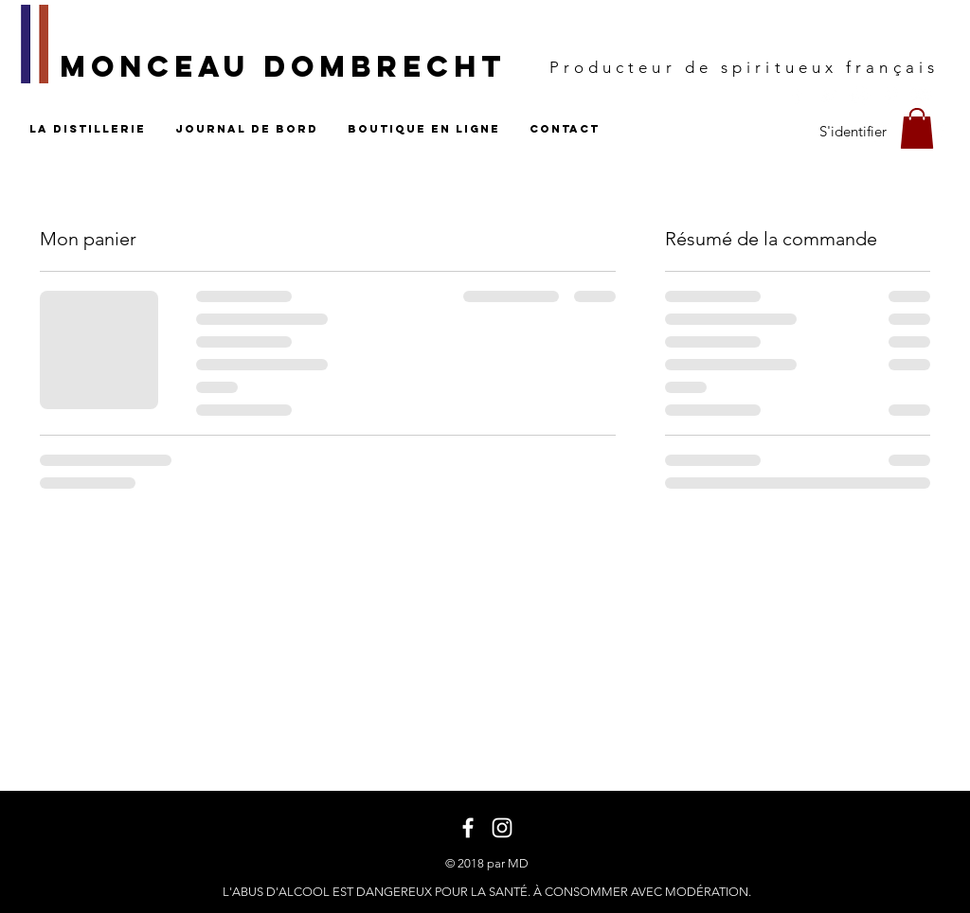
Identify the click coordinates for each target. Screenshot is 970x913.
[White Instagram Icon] (860, 95)
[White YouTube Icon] (922, 95)
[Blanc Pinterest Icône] (935, 131)
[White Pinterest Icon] (891, 95)
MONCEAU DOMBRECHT (283, 66)
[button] (917, 128)
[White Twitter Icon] (828, 95)
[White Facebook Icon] (797, 95)
